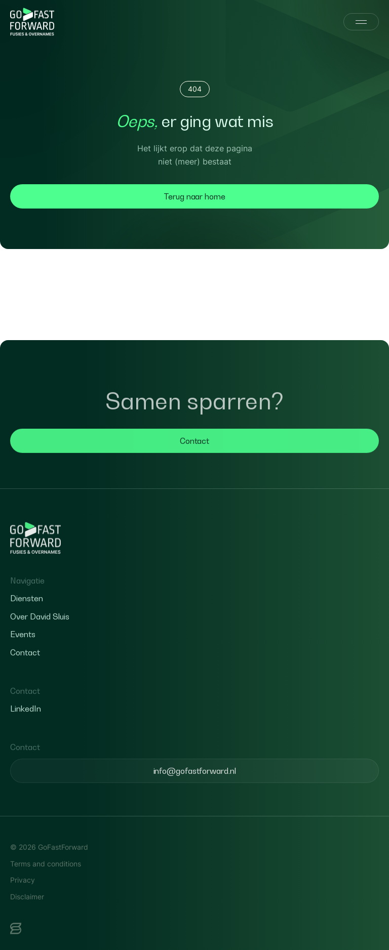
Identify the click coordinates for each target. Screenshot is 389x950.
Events (22, 653)
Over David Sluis (39, 635)
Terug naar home (194, 196)
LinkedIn (25, 727)
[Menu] (361, 21)
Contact (194, 459)
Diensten (26, 617)
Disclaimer (27, 915)
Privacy (22, 898)
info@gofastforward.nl (194, 789)
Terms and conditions (45, 882)
